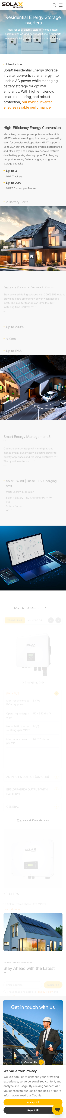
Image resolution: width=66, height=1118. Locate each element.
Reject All (33, 1110)
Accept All (33, 1102)
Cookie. (37, 1095)
